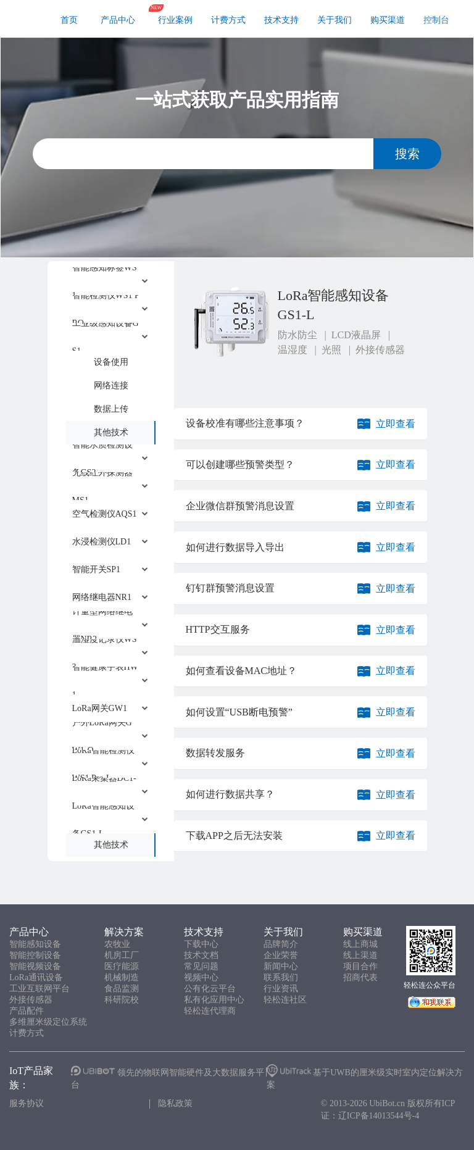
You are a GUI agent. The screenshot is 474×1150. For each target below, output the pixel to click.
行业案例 (175, 20)
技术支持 (281, 20)
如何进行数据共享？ (230, 794)
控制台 (436, 20)
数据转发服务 (215, 753)
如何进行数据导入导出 (235, 547)
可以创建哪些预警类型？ (240, 464)
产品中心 (118, 20)
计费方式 (228, 20)
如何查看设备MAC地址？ (241, 670)
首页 (69, 20)
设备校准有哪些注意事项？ (245, 423)
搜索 (407, 153)
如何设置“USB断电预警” (239, 712)
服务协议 (26, 1103)
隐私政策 (175, 1103)
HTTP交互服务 (218, 629)
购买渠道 (387, 20)
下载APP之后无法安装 (234, 835)
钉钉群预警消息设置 (230, 588)
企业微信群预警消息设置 (240, 506)
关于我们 (334, 20)
